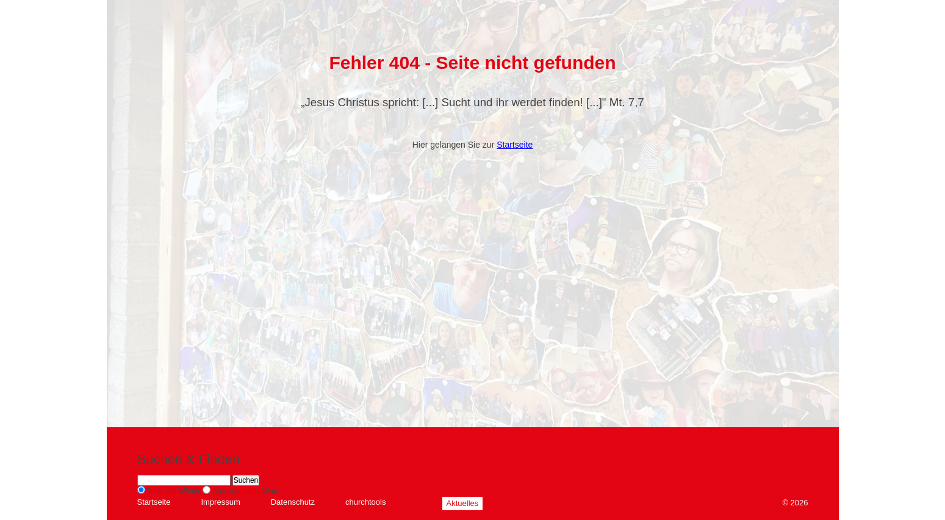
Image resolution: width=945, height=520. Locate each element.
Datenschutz (293, 502)
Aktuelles (463, 503)
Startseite (515, 145)
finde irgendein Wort (245, 491)
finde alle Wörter (173, 491)
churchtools (365, 502)
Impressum (220, 502)
